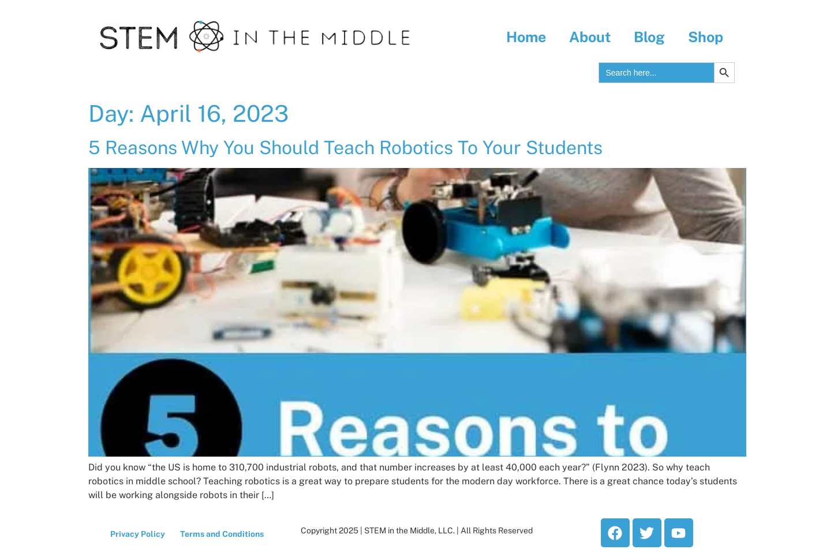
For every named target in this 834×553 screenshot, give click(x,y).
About (590, 37)
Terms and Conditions (222, 534)
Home (526, 37)
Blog (649, 37)
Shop (705, 37)
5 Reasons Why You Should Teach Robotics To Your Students (345, 147)
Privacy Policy (137, 534)
